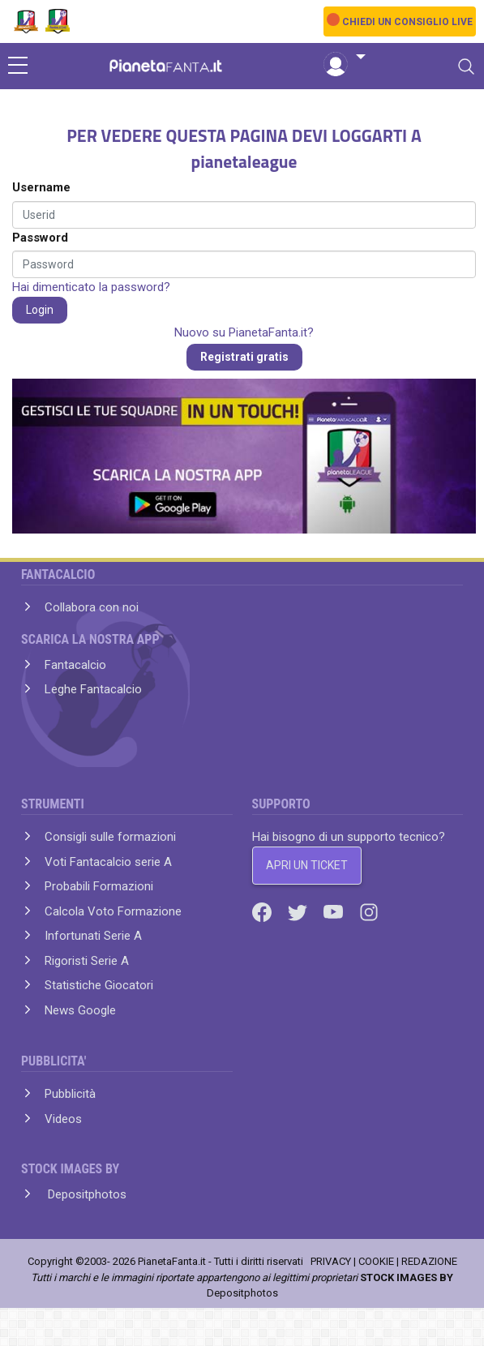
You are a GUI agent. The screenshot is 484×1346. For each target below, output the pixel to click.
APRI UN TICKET (307, 865)
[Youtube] (334, 911)
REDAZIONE (429, 1261)
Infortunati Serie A (93, 935)
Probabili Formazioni (99, 886)
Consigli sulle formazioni (110, 836)
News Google (80, 1010)
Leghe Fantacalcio (93, 689)
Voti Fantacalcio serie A (108, 862)
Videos (63, 1119)
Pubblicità (70, 1094)
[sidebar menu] (18, 66)
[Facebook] (263, 911)
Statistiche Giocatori (99, 985)
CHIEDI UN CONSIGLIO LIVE (407, 22)
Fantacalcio (75, 665)
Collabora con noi (92, 607)
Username (41, 187)
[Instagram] (369, 911)
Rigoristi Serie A (87, 961)
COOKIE (376, 1261)
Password (40, 237)
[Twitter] (299, 911)
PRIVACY (331, 1261)
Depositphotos (85, 1194)
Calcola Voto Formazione (113, 911)
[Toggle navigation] (466, 66)
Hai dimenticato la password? (91, 287)
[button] (345, 57)
